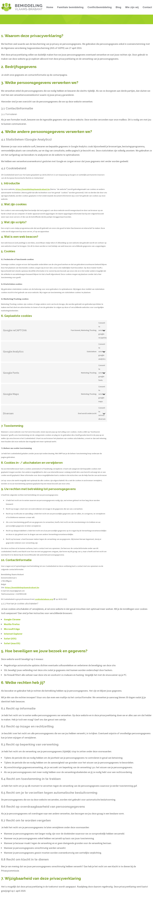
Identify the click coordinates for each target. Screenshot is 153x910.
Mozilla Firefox (12, 624)
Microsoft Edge (12, 628)
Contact (147, 7)
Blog (118, 7)
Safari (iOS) (10, 638)
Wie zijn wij (132, 7)
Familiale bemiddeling (70, 7)
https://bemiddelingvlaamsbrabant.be (33, 189)
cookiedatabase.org (44, 599)
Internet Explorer (13, 633)
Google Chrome (12, 619)
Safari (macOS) (12, 643)
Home (49, 7)
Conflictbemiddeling (100, 7)
